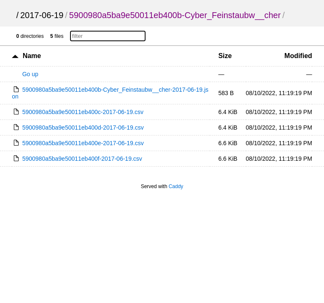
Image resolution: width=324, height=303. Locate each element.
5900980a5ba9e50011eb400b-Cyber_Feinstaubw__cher (175, 15)
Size (225, 55)
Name (32, 55)
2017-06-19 (41, 15)
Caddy (176, 186)
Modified (298, 55)
